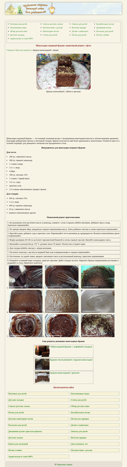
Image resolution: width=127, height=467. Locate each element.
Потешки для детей (18, 24)
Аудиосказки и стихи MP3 (21, 38)
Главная (10, 50)
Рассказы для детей (104, 31)
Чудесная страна (64, 464)
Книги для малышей (18, 444)
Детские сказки (15, 438)
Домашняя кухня (103, 27)
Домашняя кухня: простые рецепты (25, 431)
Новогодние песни (51, 31)
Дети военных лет (79, 444)
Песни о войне (102, 35)
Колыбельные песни (105, 24)
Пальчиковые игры (18, 27)
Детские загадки (17, 35)
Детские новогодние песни (20, 419)
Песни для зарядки (80, 419)
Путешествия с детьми (53, 27)
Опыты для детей (79, 24)
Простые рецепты (23, 50)
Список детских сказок (53, 24)
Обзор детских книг (19, 31)
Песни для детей (79, 35)
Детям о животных (80, 31)
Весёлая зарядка (79, 27)
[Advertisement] (65, 115)
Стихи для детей (50, 35)
